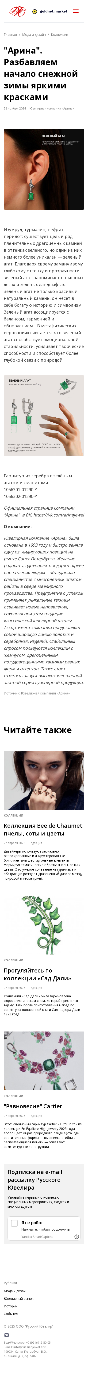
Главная (10, 34)
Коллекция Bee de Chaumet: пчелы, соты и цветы (44, 829)
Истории (11, 1306)
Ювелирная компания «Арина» (45, 693)
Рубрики (10, 1283)
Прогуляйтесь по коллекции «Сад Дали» (37, 974)
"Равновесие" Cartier (33, 1106)
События (11, 1313)
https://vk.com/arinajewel (58, 515)
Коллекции (59, 34)
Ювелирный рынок (19, 1298)
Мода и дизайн (34, 34)
